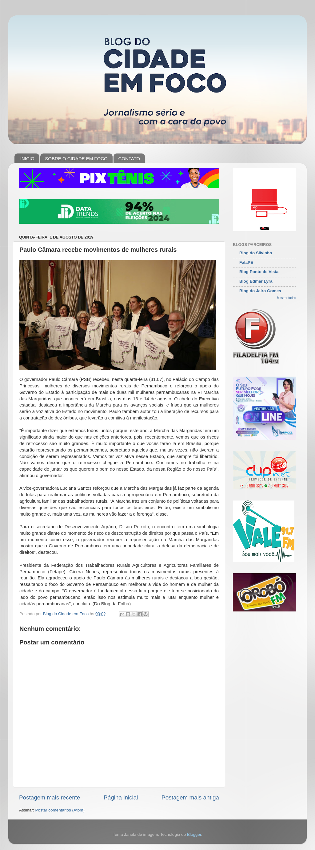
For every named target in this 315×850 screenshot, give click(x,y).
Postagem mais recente (49, 797)
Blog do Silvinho (255, 253)
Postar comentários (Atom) (60, 810)
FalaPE (246, 262)
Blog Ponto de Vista (258, 271)
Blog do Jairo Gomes (260, 290)
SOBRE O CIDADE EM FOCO (76, 158)
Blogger (194, 834)
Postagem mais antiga (190, 797)
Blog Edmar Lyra (256, 281)
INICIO (27, 158)
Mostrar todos (286, 298)
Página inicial (121, 797)
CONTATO (129, 158)
